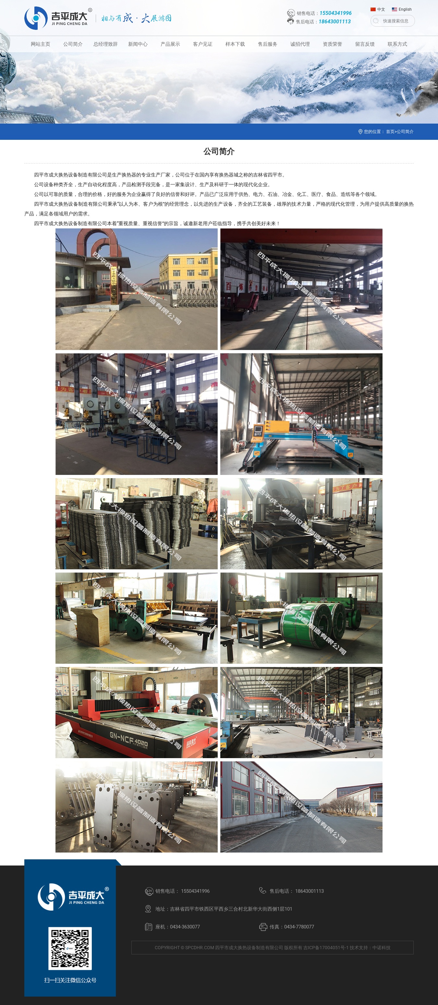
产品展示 (170, 44)
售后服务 (267, 44)
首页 (390, 131)
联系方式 (397, 44)
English (402, 8)
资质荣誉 (332, 44)
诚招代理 (300, 44)
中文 (378, 8)
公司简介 (73, 44)
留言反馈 (365, 44)
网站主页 (40, 44)
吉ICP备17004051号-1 (326, 947)
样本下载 (235, 44)
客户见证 (203, 44)
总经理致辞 (105, 44)
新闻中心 (138, 44)
